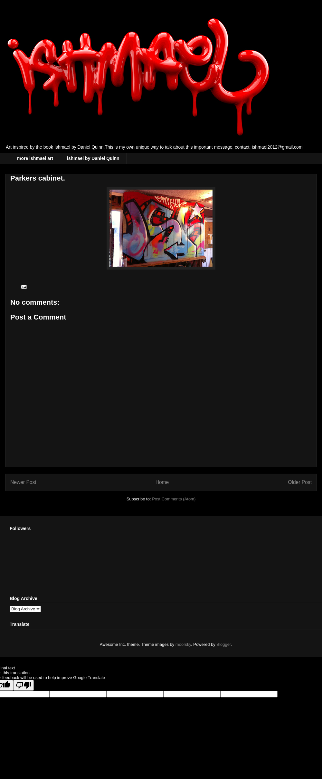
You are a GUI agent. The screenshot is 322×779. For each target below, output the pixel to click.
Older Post (300, 482)
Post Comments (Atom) (173, 499)
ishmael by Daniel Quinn (93, 158)
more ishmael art (35, 158)
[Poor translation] (23, 685)
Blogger (224, 644)
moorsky (183, 644)
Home (162, 482)
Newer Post (23, 482)
